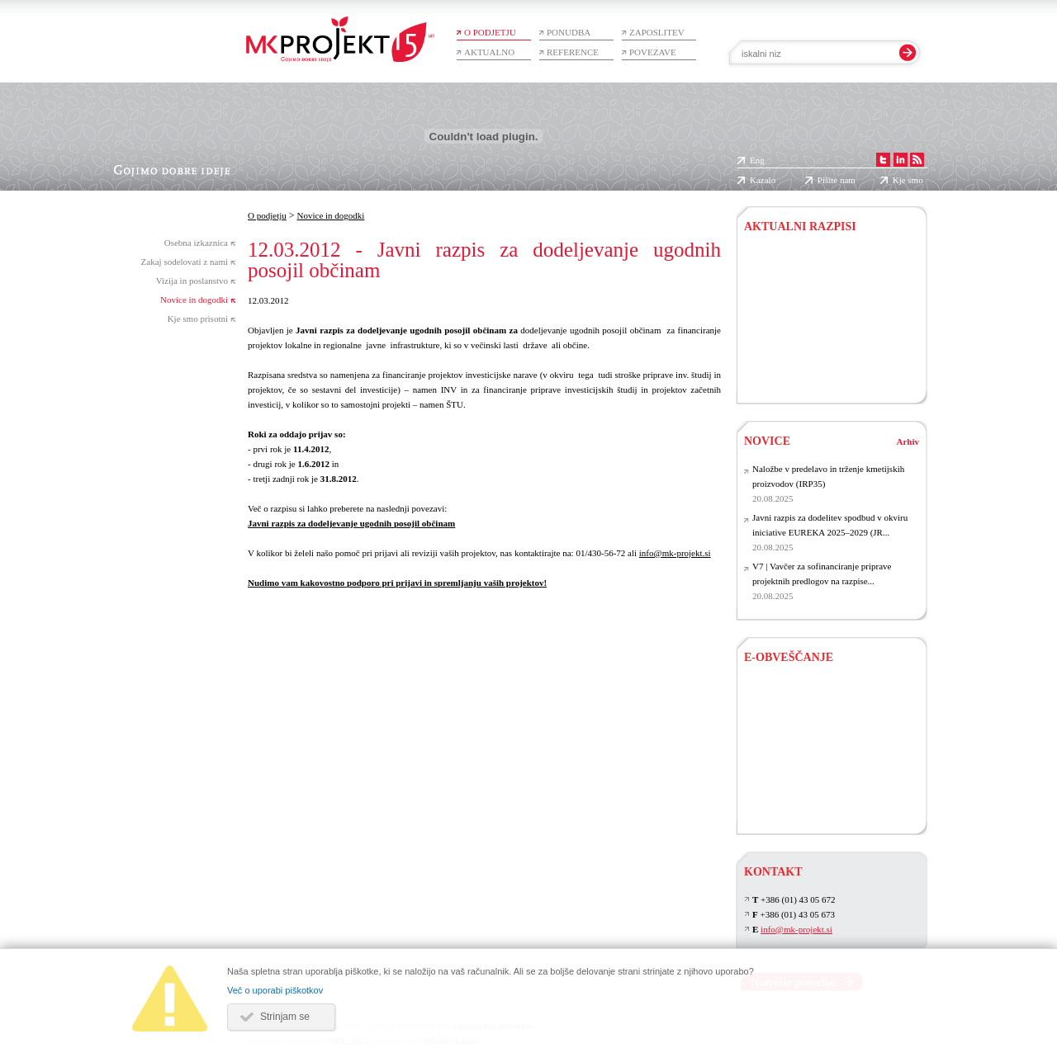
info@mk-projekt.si (675, 553)
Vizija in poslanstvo (192, 281)
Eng (757, 160)
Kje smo (908, 180)
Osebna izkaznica (196, 243)
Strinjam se (285, 1016)
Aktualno (489, 52)
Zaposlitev (657, 32)
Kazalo (762, 180)
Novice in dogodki (194, 299)
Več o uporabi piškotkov (275, 990)
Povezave (652, 52)
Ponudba (568, 32)
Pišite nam (837, 180)
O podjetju (490, 32)
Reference (573, 52)
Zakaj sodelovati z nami (184, 262)
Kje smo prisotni (198, 318)
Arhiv (908, 441)
